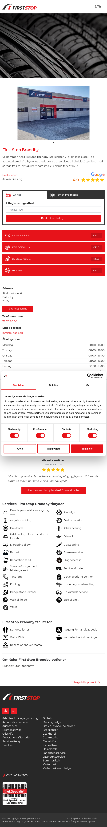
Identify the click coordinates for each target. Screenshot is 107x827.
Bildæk (47, 718)
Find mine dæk (53, 218)
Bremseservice (11, 729)
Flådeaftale (50, 745)
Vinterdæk (50, 764)
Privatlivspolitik (89, 818)
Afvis (20, 448)
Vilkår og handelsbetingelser (81, 821)
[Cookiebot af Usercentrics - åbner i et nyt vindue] (89, 375)
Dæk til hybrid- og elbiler (59, 726)
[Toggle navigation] (98, 6)
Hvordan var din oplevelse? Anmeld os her (53, 490)
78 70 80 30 (9, 321)
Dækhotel (49, 733)
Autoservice (10, 726)
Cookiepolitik (73, 818)
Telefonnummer (13, 316)
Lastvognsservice (54, 756)
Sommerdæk (51, 760)
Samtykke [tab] (18, 385)
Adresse (7, 288)
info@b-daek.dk (12, 332)
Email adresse (11, 327)
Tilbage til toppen (86, 682)
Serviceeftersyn (12, 741)
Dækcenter (50, 729)
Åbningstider (11, 339)
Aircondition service (15, 722)
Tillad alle (87, 448)
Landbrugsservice (54, 752)
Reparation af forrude (16, 737)
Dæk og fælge (52, 722)
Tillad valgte (53, 448)
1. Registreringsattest (20, 203)
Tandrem (8, 745)
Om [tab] (88, 385)
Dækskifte (49, 741)
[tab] (25, 195)
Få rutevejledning (17, 308)
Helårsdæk (50, 749)
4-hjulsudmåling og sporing (20, 718)
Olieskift (7, 733)
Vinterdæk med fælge (57, 768)
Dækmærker (51, 737)
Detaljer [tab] (53, 385)
